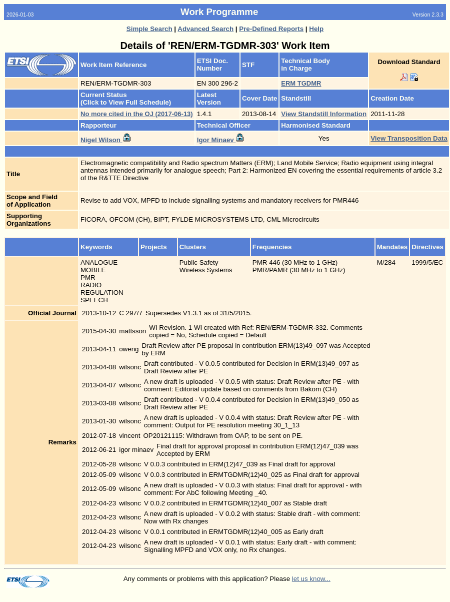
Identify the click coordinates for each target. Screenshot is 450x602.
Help (316, 29)
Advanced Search (206, 29)
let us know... (311, 578)
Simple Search (149, 29)
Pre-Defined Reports (271, 29)
